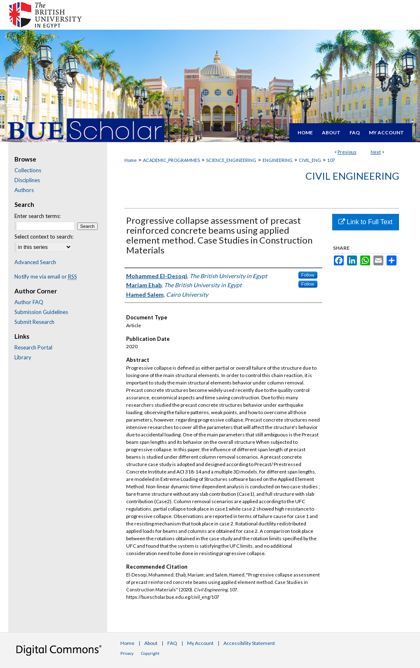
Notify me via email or (45, 276)
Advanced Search (35, 262)
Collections (27, 170)
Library (22, 357)
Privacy (127, 653)
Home (130, 160)
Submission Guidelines (41, 312)
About (150, 643)
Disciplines (27, 180)
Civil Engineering (352, 176)
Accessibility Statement (249, 643)
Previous (347, 152)
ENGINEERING (278, 160)
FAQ (172, 643)
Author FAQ (28, 302)
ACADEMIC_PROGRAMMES (171, 160)
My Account (200, 643)
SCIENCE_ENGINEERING (231, 160)
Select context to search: (43, 236)
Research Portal (33, 347)
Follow (307, 274)
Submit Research (34, 322)
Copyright (150, 653)
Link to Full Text (365, 221)
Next (376, 152)
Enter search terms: (37, 216)
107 (331, 160)
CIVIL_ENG (310, 160)
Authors (24, 190)
